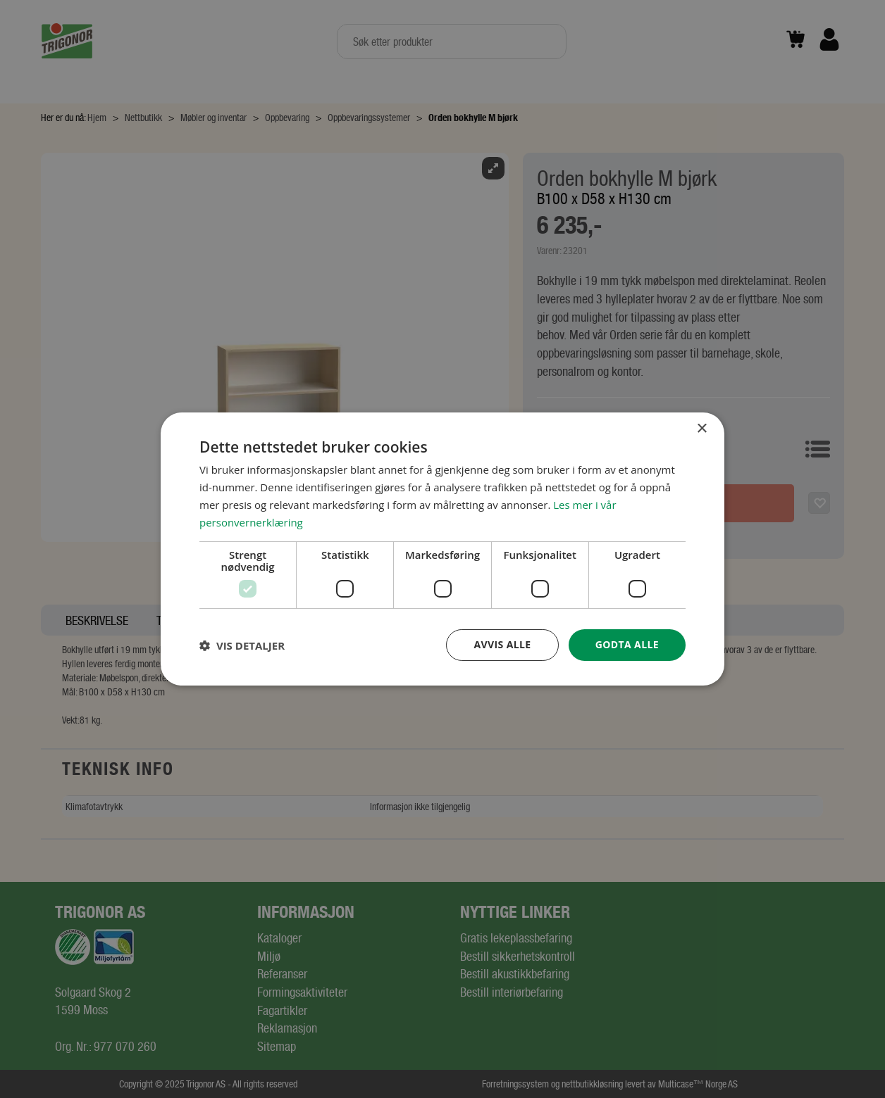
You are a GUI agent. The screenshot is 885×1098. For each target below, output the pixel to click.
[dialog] (442, 549)
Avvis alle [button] (502, 644)
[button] (242, 645)
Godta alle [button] (627, 644)
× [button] (701, 429)
